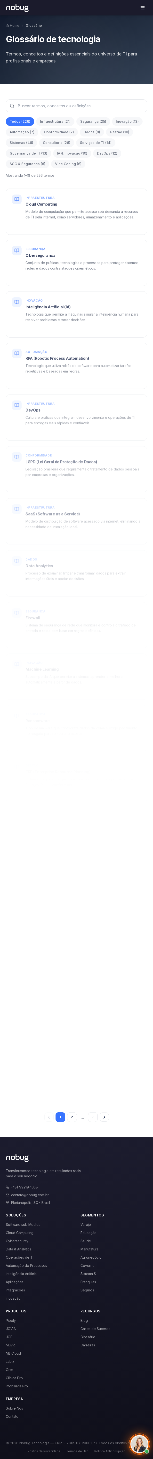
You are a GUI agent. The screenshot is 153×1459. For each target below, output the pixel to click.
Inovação (13, 1298)
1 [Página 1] (60, 1117)
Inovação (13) (127, 121)
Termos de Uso (77, 1451)
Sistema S (88, 1274)
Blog (84, 1320)
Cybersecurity (17, 1241)
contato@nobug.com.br (27, 1195)
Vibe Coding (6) (68, 164)
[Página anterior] (49, 1117)
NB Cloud (13, 1353)
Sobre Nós (14, 1408)
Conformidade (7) (59, 132)
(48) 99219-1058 (22, 1187)
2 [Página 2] (72, 1117)
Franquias (88, 1282)
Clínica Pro (14, 1378)
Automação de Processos (26, 1265)
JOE (9, 1337)
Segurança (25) (93, 121)
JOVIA (11, 1329)
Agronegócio (91, 1257)
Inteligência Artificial (21, 1274)
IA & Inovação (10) (72, 153)
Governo (88, 1265)
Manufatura (89, 1249)
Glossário (88, 1337)
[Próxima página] (104, 1117)
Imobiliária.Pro (17, 1386)
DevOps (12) (107, 153)
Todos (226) (20, 121)
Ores (10, 1370)
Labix (10, 1361)
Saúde (86, 1241)
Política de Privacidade (44, 1451)
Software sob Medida (23, 1224)
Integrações (15, 1290)
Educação (89, 1233)
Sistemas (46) (21, 143)
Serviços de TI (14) (96, 143)
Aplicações (15, 1282)
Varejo (86, 1224)
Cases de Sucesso (96, 1329)
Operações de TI (19, 1257)
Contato (12, 1416)
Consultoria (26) (56, 143)
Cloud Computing (19, 1233)
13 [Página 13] (93, 1117)
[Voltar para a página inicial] (17, 8)
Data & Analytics (18, 1249)
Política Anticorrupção (109, 1451)
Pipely (11, 1320)
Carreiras (88, 1345)
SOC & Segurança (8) (27, 164)
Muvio (11, 1345)
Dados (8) (92, 132)
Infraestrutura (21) (55, 121)
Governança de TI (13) (28, 153)
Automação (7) (22, 132)
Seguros (87, 1290)
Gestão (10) (119, 132)
